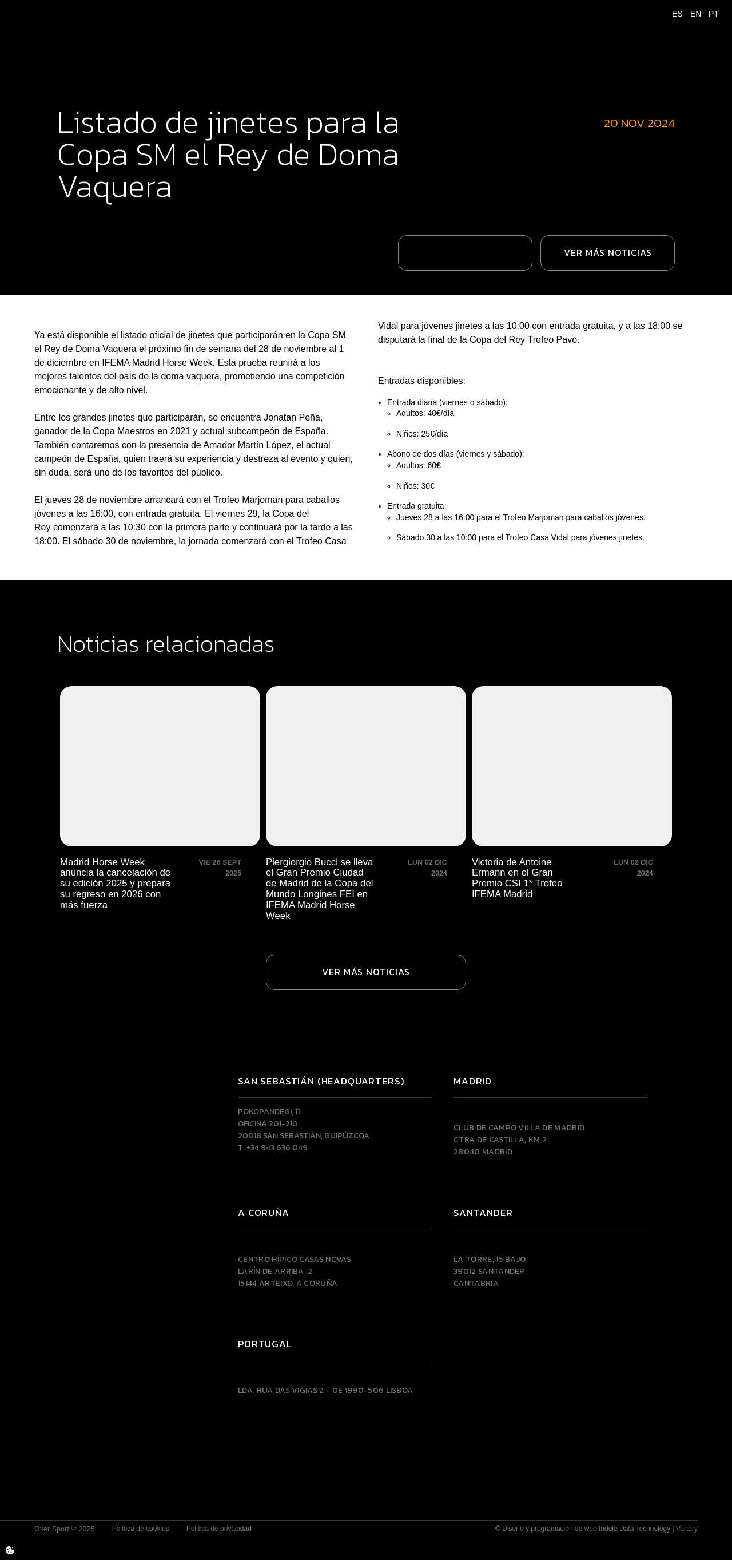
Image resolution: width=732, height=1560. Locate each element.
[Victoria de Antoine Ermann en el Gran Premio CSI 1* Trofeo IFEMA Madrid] (572, 804)
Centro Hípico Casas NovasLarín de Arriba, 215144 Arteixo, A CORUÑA (294, 1271)
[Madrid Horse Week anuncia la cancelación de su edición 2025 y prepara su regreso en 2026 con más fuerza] (160, 804)
